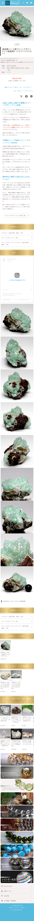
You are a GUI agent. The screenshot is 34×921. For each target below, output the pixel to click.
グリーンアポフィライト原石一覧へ (15, 215)
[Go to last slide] (1, 26)
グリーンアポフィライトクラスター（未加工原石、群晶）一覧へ (16, 243)
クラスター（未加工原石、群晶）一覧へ (13, 233)
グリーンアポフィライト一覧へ (10, 237)
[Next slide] (32, 26)
